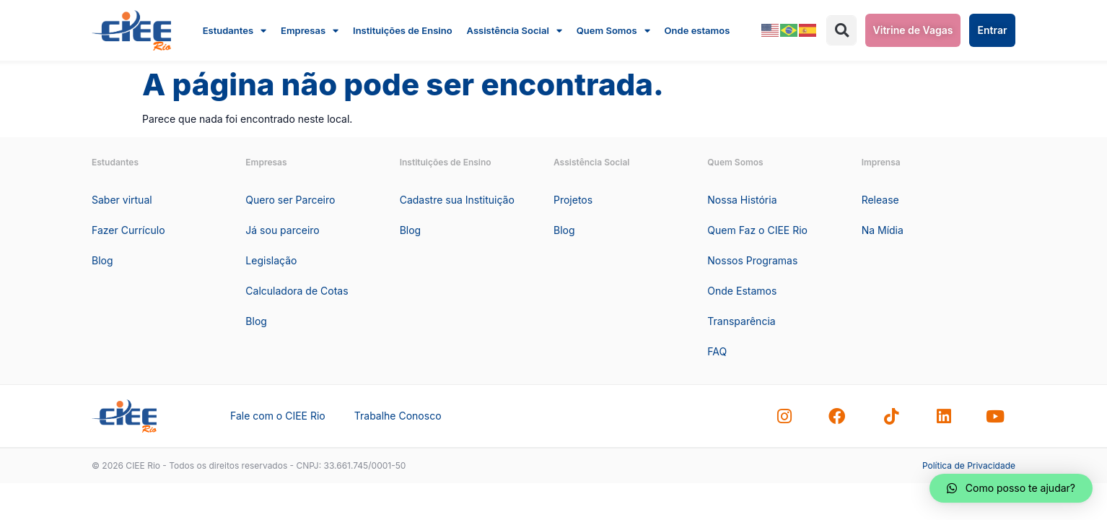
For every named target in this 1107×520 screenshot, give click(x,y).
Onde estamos (697, 30)
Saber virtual (122, 200)
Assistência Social (514, 30)
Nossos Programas (752, 260)
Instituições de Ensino (402, 30)
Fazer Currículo (128, 230)
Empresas (309, 30)
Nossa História (741, 200)
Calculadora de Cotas (296, 291)
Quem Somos (613, 30)
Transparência (741, 321)
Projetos (573, 200)
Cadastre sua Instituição (457, 200)
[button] (841, 30)
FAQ (717, 351)
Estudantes (234, 30)
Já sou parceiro (282, 230)
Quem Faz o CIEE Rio (757, 230)
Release (880, 200)
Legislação (271, 260)
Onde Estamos (741, 291)
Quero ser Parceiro (290, 200)
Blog (102, 260)
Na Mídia (882, 230)
